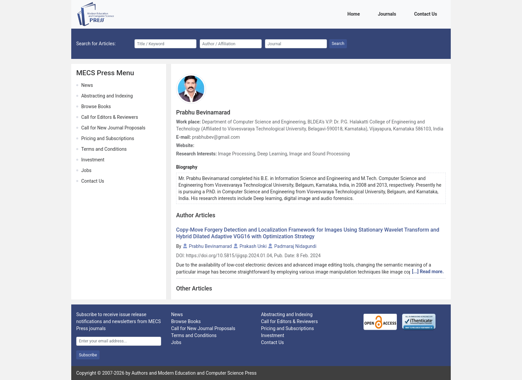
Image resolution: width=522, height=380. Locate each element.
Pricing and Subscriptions (107, 138)
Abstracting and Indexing (107, 95)
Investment (92, 159)
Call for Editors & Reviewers (109, 117)
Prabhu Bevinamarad (210, 246)
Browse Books (96, 106)
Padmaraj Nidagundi (295, 246)
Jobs (86, 170)
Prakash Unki (252, 246)
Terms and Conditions (104, 149)
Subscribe (88, 355)
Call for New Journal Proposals (113, 127)
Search (338, 43)
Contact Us (426, 13)
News (87, 85)
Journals (388, 13)
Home (355, 13)
